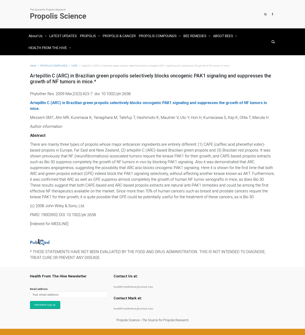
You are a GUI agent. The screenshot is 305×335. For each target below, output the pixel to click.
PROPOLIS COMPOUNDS (53, 65)
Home (33, 65)
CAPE (74, 65)
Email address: (39, 289)
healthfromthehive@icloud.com (133, 286)
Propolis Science (58, 16)
